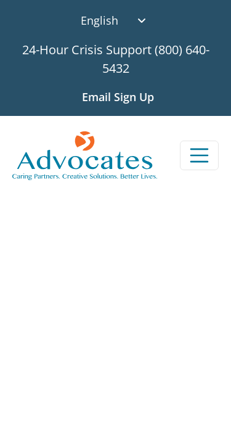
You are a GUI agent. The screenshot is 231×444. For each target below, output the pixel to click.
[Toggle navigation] (199, 155)
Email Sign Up (118, 96)
